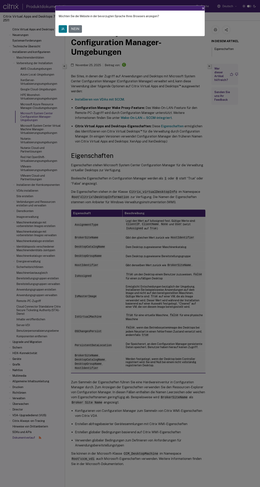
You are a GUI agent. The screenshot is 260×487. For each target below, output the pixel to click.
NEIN (75, 29)
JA (62, 29)
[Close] (203, 8)
